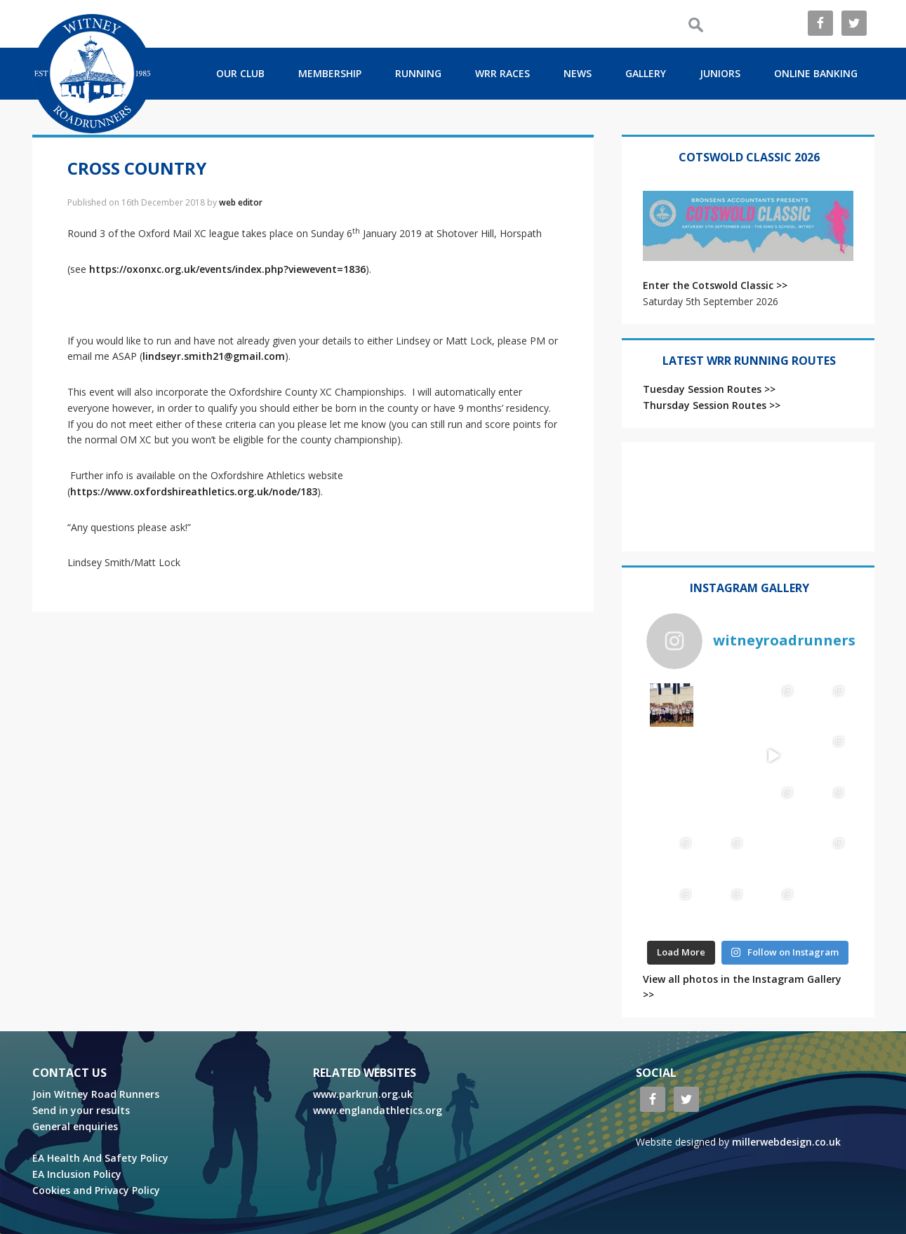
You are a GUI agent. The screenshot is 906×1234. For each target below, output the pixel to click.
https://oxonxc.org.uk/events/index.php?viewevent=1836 (227, 269)
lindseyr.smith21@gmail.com (213, 356)
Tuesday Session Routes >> (709, 389)
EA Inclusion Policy (76, 1174)
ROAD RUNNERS (92, 73)
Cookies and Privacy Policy (96, 1190)
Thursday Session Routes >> (711, 405)
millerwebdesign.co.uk (786, 1141)
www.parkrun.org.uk (363, 1094)
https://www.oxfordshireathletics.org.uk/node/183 (193, 491)
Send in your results (81, 1110)
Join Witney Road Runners (95, 1094)
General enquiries (75, 1126)
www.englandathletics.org (377, 1110)
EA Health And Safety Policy (100, 1158)
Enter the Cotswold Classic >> (715, 285)
